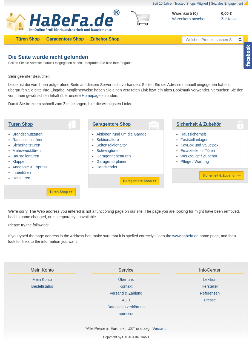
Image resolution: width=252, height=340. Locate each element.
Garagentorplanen (111, 161)
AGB (126, 300)
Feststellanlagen (194, 139)
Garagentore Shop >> (139, 181)
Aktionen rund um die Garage (121, 134)
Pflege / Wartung (195, 161)
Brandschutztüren (28, 134)
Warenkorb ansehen (189, 19)
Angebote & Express (30, 167)
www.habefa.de (185, 236)
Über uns (126, 279)
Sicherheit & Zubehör (198, 124)
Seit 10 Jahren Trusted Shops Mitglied (180, 3)
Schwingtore (107, 150)
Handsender (106, 167)
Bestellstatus (42, 286)
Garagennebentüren (113, 156)
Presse (210, 300)
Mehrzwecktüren (27, 150)
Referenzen (210, 293)
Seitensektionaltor (111, 145)
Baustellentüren (26, 156)
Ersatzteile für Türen (198, 150)
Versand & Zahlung (126, 293)
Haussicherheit (193, 134)
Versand (160, 328)
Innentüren (22, 172)
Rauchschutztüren (28, 139)
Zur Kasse (230, 19)
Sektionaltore (107, 139)
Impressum (125, 314)
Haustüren (21, 178)
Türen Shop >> (61, 192)
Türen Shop (20, 124)
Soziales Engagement (227, 3)
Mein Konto (42, 279)
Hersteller (210, 286)
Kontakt (125, 286)
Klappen (20, 161)
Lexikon (209, 279)
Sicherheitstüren (26, 145)
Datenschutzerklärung (126, 307)
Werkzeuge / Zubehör (199, 156)
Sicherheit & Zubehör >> (221, 175)
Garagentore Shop (112, 124)
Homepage (91, 95)
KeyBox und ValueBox (199, 145)
